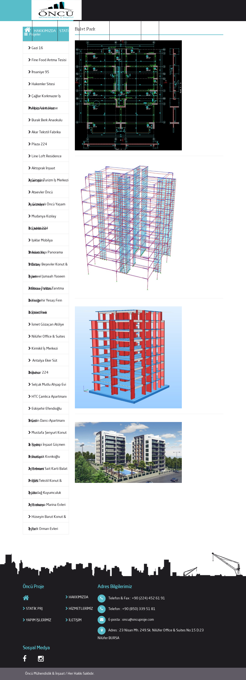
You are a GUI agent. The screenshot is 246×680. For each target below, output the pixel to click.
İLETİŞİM (150, 30)
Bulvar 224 (38, 372)
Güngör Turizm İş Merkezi (48, 180)
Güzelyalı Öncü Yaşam (46, 204)
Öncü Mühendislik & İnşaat (45, 673)
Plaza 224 (37, 144)
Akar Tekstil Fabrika (44, 132)
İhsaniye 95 (38, 72)
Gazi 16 (35, 48)
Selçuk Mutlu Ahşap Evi (47, 384)
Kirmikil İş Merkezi (43, 348)
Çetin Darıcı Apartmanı (46, 420)
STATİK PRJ (68, 30)
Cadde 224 (38, 228)
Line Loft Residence (45, 156)
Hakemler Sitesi (41, 84)
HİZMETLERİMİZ (94, 30)
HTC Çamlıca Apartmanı (47, 396)
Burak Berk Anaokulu (45, 120)
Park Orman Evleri (43, 528)
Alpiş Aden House (43, 108)
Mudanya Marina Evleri (47, 504)
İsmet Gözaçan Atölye (46, 324)
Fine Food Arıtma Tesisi (47, 60)
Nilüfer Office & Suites (46, 336)
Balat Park (37, 312)
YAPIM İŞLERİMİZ (125, 30)
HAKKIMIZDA (45, 30)
